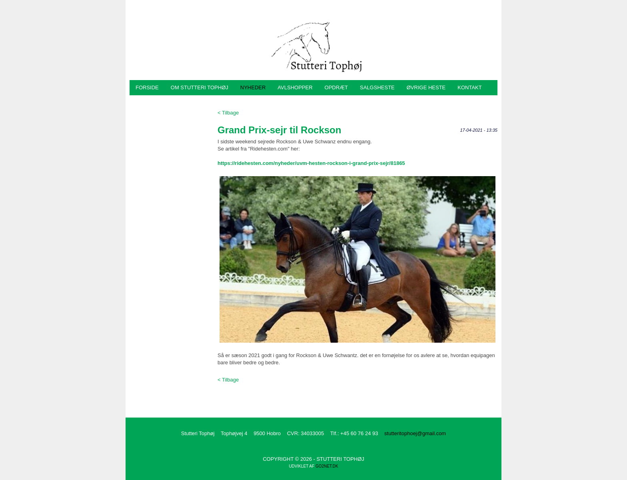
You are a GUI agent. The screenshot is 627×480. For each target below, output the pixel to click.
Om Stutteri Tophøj (199, 87)
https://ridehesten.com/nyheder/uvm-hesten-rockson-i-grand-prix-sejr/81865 (311, 163)
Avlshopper (295, 87)
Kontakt (469, 87)
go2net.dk (326, 466)
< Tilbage (228, 113)
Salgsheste (377, 87)
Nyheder (253, 87)
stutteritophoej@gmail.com (415, 433)
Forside (147, 87)
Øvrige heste (426, 87)
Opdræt (336, 87)
